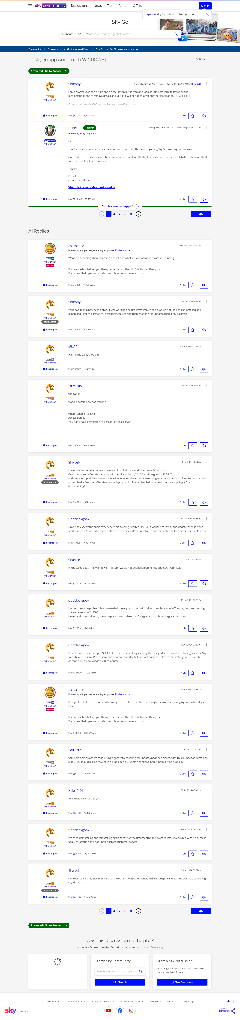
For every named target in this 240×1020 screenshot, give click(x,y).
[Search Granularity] (71, 34)
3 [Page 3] (119, 213)
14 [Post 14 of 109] (74, 853)
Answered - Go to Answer (49, 71)
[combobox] (127, 34)
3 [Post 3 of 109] (73, 330)
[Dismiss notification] (207, 14)
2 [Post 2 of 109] (73, 285)
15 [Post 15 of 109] (74, 897)
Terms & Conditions (76, 1001)
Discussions (79, 6)
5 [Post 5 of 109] (73, 445)
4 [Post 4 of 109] (73, 369)
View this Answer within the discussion (91, 187)
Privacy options (53, 1001)
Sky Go (120, 22)
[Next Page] (138, 214)
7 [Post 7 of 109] (73, 543)
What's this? (50, 100)
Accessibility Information (132, 1001)
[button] (206, 83)
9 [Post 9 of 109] (73, 628)
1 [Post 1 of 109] (73, 115)
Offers (137, 6)
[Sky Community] (50, 5)
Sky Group (189, 1001)
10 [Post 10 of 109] (74, 673)
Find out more (122, 250)
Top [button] (233, 1001)
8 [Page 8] (131, 213)
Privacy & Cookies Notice (103, 1001)
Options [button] (200, 59)
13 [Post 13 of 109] (74, 813)
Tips (110, 6)
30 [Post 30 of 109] (74, 199)
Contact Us (172, 1001)
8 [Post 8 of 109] (73, 583)
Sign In (205, 5)
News (98, 6)
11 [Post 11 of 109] (74, 733)
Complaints (155, 1001)
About (123, 6)
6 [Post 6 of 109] (73, 502)
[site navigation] (30, 6)
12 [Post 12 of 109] (74, 773)
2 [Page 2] (114, 213)
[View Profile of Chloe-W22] (196, 84)
